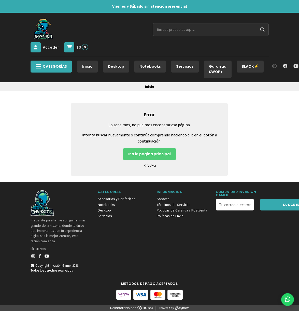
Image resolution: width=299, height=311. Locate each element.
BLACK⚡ (250, 66)
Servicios (185, 66)
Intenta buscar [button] (94, 134)
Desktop (116, 66)
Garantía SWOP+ (217, 69)
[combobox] (211, 29)
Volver (149, 165)
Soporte (163, 199)
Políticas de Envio (170, 216)
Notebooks (150, 66)
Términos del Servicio (173, 204)
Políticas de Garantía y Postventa (182, 210)
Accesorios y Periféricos (116, 199)
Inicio (87, 66)
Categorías (51, 66)
